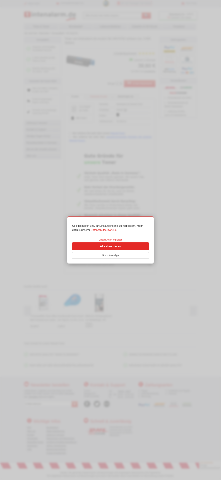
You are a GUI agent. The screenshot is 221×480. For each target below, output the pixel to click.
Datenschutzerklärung (103, 229)
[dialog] (110, 240)
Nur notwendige (110, 255)
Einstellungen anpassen (110, 239)
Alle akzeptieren (110, 246)
